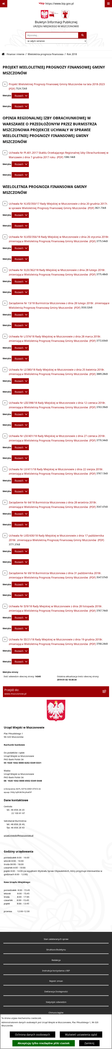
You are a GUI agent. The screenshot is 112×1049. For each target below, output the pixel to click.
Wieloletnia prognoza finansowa (45, 54)
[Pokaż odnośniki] (3, 3)
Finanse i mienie (15, 54)
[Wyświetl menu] (108, 3)
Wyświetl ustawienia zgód (81, 1034)
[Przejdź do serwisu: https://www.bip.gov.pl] (56, 3)
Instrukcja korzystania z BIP (56, 970)
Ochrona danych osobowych (32, 1034)
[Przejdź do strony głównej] (56, 19)
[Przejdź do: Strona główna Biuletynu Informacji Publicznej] (3, 54)
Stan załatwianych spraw (56, 939)
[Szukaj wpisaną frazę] (83, 35)
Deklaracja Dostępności (56, 991)
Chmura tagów (56, 1012)
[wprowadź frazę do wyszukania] (52, 35)
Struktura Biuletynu (56, 949)
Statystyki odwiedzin (56, 1002)
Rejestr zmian (56, 980)
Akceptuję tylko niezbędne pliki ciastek (44, 1043)
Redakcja (56, 960)
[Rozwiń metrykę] (20, 95)
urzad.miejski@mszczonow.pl (18, 835)
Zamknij (89, 1043)
